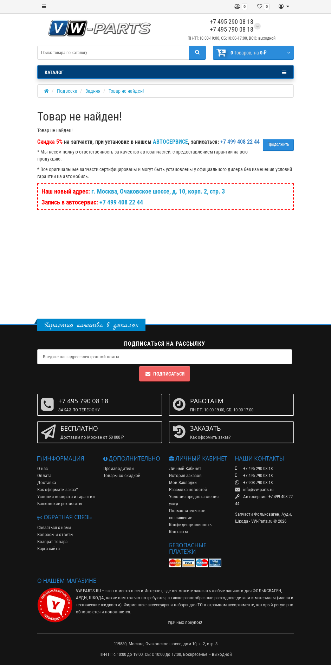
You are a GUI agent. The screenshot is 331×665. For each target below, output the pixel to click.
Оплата (44, 475)
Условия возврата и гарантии (66, 496)
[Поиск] (197, 53)
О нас (42, 468)
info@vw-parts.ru (254, 489)
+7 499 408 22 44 (121, 202)
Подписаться (164, 374)
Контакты (178, 531)
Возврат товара (52, 541)
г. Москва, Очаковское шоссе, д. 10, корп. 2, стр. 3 (158, 191)
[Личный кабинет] (284, 7)
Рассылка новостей (188, 489)
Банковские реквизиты (59, 503)
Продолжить (278, 144)
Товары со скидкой (122, 475)
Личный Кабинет (185, 468)
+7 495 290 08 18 (231, 21)
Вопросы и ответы (55, 534)
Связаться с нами (54, 527)
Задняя (92, 91)
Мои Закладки (183, 482)
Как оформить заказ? (57, 489)
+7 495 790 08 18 (231, 29)
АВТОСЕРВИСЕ (170, 141)
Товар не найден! (126, 91)
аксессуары (158, 604)
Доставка (46, 482)
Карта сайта (48, 548)
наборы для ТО (188, 604)
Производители (118, 468)
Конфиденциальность (190, 524)
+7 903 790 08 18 (254, 482)
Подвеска (67, 91)
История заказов (185, 475)
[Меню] (44, 7)
